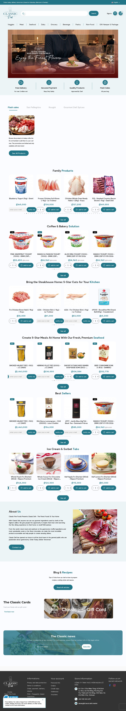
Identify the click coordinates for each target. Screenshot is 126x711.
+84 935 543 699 (84, 699)
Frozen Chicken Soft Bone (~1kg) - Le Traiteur (76, 199)
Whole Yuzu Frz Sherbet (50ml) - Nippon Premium (21, 478)
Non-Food (90, 24)
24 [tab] (70, 214)
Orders (53, 686)
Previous (11, 193)
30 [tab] (82, 214)
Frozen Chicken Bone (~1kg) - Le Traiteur (21, 311)
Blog (110, 3)
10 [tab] (42, 214)
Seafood (32, 24)
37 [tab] (95, 214)
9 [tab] (40, 214)
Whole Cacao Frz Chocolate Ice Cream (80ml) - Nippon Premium (76, 478)
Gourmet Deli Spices (74, 107)
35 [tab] (92, 214)
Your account (57, 678)
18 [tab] (58, 214)
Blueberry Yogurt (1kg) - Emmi (49, 198)
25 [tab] (72, 214)
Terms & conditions (34, 685)
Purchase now (9, 612)
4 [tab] (31, 214)
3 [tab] (29, 214)
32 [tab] (86, 214)
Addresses (54, 691)
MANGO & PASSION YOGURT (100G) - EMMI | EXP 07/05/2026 (76, 255)
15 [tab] (52, 214)
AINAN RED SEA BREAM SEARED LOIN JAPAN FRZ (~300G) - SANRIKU (21, 366)
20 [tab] (62, 214)
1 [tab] (25, 214)
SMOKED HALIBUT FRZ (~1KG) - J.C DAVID (49, 366)
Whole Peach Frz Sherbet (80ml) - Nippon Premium (49, 478)
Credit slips (55, 688)
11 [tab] (44, 214)
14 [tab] (50, 214)
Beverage (66, 24)
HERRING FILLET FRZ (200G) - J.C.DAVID (76, 366)
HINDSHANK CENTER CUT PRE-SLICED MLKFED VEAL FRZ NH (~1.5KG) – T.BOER (21, 199)
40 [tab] (101, 214)
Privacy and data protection (36, 683)
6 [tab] (34, 214)
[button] (19, 153)
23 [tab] (68, 214)
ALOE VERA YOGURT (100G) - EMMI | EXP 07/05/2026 (104, 255)
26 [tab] (74, 214)
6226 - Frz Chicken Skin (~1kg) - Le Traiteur (104, 311)
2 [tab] (27, 214)
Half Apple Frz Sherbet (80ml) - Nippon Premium (104, 478)
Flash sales (13, 107)
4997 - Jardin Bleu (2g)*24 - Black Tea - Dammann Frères (104, 422)
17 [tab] (56, 214)
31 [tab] (84, 214)
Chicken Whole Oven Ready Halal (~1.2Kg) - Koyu (104, 199)
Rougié (52, 107)
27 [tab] (76, 214)
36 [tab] (93, 214)
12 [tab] (46, 214)
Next (115, 193)
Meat (22, 24)
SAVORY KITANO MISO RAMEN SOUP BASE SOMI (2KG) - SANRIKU (104, 366)
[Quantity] (13, 209)
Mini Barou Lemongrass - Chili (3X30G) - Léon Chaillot (76, 422)
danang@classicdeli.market (87, 703)
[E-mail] (45, 209)
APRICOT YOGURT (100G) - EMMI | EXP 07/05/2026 (21, 255)
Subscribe (86, 647)
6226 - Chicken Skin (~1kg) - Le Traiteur (76, 311)
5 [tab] (32, 214)
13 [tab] (48, 214)
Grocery (54, 24)
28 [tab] (78, 214)
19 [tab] (60, 214)
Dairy (43, 24)
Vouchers (54, 694)
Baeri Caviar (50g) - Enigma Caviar (21, 422)
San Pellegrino (34, 107)
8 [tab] (38, 214)
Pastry (78, 24)
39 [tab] (99, 214)
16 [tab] (54, 214)
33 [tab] (88, 214)
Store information (83, 678)
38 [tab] (97, 214)
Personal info (55, 683)
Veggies (11, 24)
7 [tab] (36, 214)
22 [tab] (66, 214)
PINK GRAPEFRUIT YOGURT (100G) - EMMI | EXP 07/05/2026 (48, 255)
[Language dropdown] (116, 2)
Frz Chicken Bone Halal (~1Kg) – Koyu (49, 311)
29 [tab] (80, 214)
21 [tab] (64, 214)
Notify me (59, 209)
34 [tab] (90, 214)
